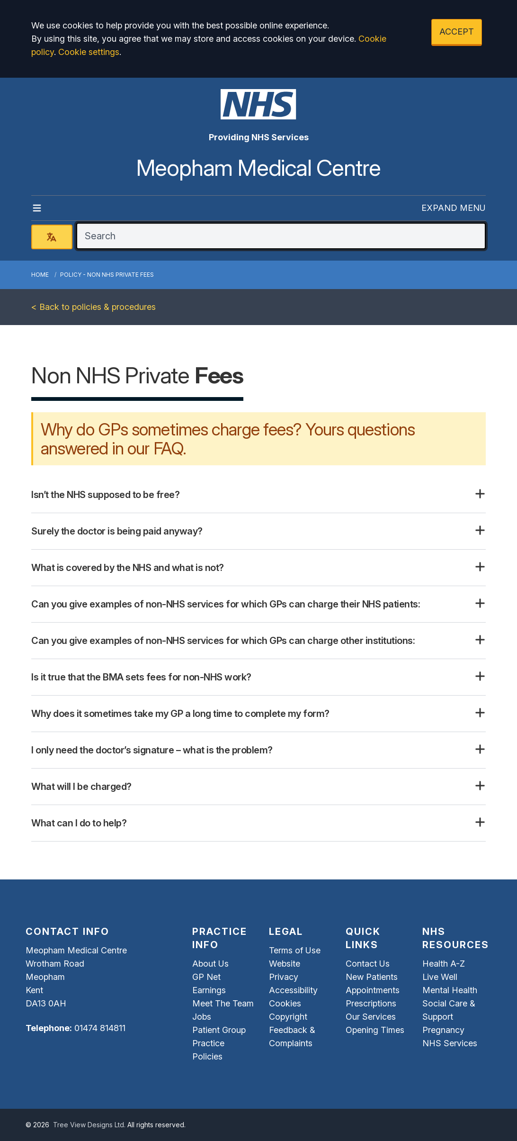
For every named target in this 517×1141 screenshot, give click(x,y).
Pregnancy (443, 1030)
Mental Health (449, 990)
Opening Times (375, 1030)
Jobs (201, 1017)
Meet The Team (223, 1003)
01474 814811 (99, 1028)
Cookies (285, 1003)
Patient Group (219, 1030)
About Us (210, 964)
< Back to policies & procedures (93, 307)
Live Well (439, 977)
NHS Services (449, 1043)
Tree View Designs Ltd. (89, 1125)
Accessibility (293, 990)
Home (40, 274)
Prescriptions (371, 1003)
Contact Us (368, 964)
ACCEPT (456, 31)
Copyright (288, 1017)
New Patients (372, 977)
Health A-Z (443, 964)
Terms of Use (295, 950)
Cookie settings (88, 52)
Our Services (371, 1017)
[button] (258, 494)
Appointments (373, 990)
